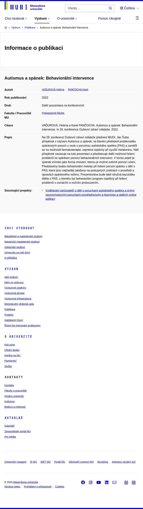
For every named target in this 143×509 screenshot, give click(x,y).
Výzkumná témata (14, 293)
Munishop (102, 461)
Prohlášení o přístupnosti (38, 486)
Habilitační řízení (13, 320)
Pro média (10, 436)
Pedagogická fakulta (53, 113)
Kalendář (9, 425)
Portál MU (59, 461)
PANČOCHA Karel (78, 89)
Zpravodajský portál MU (17, 431)
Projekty (9, 314)
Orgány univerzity (14, 396)
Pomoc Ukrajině (109, 18)
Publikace (9, 309)
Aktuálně (13, 418)
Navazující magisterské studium (22, 241)
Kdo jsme (9, 344)
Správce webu (12, 486)
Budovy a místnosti (14, 406)
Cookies (59, 486)
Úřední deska (11, 350)
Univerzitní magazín (15, 461)
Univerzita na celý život (17, 252)
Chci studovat (19, 228)
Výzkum (11, 269)
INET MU (46, 461)
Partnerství (10, 360)
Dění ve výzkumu (13, 282)
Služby (8, 366)
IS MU (33, 461)
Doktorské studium (14, 247)
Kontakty (9, 385)
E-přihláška (10, 257)
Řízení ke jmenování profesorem (22, 325)
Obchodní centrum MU (81, 461)
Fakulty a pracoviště (15, 390)
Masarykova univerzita (25, 482)
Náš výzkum (11, 277)
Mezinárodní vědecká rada (19, 304)
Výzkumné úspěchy (15, 287)
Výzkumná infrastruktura (17, 298)
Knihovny (9, 401)
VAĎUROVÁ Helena (53, 89)
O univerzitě (18, 337)
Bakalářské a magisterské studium (23, 236)
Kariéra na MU (12, 355)
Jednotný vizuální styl (123, 461)
